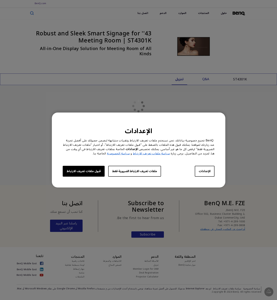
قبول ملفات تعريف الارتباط (84, 171)
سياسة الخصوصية (118, 153)
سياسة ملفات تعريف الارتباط (151, 153)
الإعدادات (205, 171)
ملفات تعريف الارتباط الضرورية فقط (134, 171)
